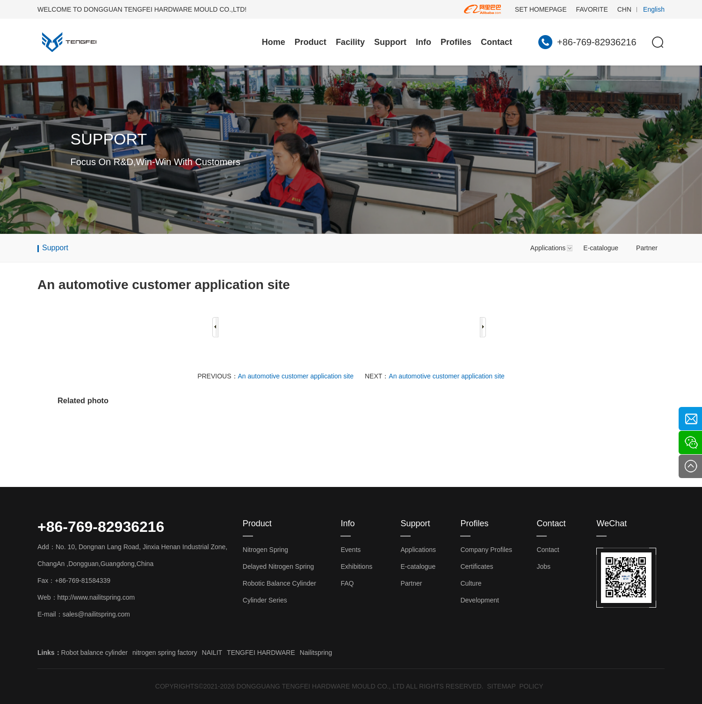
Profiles (456, 42)
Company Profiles (486, 549)
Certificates (476, 566)
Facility (350, 42)
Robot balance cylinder (94, 652)
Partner (647, 248)
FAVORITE (592, 9)
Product (310, 42)
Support (390, 42)
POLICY (531, 686)
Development (479, 600)
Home (273, 42)
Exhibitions (356, 566)
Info (423, 42)
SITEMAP (501, 686)
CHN (624, 9)
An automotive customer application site (296, 376)
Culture (470, 583)
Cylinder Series (265, 600)
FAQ (347, 583)
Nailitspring (316, 652)
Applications (548, 248)
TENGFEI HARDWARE (261, 652)
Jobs (543, 566)
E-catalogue (600, 248)
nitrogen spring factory (164, 652)
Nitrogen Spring (265, 549)
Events (350, 549)
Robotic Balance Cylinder (279, 583)
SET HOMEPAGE (541, 9)
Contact (496, 42)
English (654, 9)
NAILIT (212, 652)
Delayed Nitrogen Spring (278, 566)
